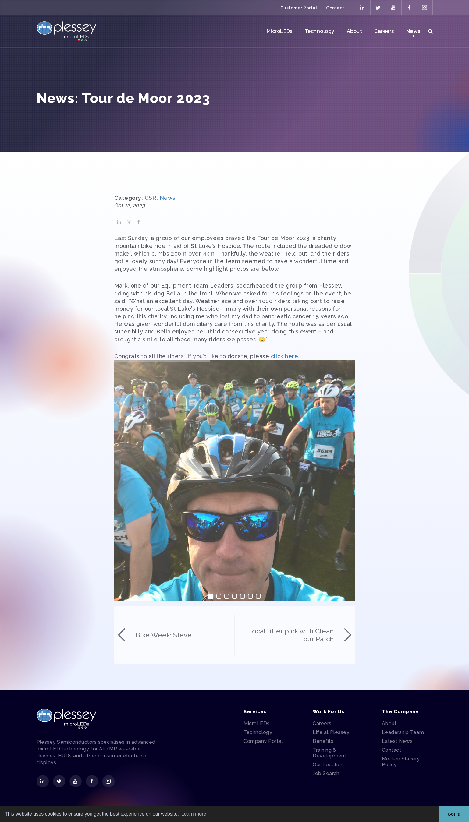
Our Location (328, 764)
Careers (384, 31)
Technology (320, 31)
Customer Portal (298, 7)
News (413, 31)
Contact (335, 7)
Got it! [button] (454, 814)
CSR (151, 220)
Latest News (397, 741)
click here (284, 378)
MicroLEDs (280, 31)
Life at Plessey (331, 732)
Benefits (323, 741)
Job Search (326, 773)
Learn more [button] (193, 814)
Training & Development (329, 753)
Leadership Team (403, 732)
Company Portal (263, 741)
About (354, 31)
